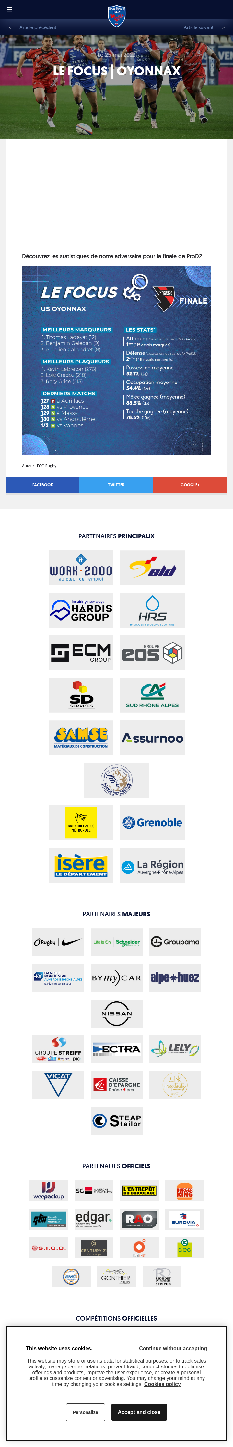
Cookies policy (162, 1384)
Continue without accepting (173, 1348)
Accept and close (139, 1412)
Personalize (85, 1412)
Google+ (190, 485)
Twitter (116, 485)
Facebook (42, 485)
